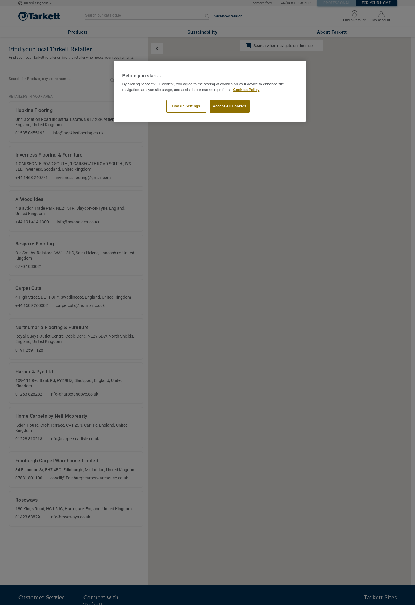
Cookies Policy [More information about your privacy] (246, 90)
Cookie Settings (186, 106)
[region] (210, 91)
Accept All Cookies (229, 106)
